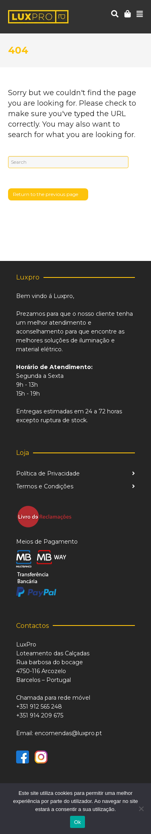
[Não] (141, 809)
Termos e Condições (44, 486)
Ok (77, 822)
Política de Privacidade (48, 473)
